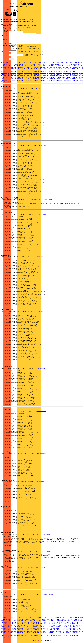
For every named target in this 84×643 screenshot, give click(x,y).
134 (81, 67)
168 (77, 68)
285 (15, 74)
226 (45, 71)
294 (36, 74)
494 (82, 81)
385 (80, 77)
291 (29, 74)
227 (47, 71)
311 (75, 74)
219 (29, 71)
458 (82, 80)
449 (61, 80)
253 (25, 72)
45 (76, 63)
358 (18, 77)
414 (63, 78)
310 (73, 74)
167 (75, 68)
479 (47, 81)
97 (80, 65)
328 (31, 75)
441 (43, 80)
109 (24, 67)
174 (8, 69)
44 (75, 63)
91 (70, 65)
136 (4, 68)
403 (38, 78)
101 (6, 67)
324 (22, 75)
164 (68, 68)
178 (18, 69)
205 (80, 69)
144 (22, 68)
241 (79, 71)
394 (18, 78)
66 (29, 65)
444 (50, 80)
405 (43, 78)
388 (4, 78)
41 (70, 63)
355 (11, 77)
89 (66, 65)
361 (25, 77)
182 (27, 69)
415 (66, 78)
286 (18, 74)
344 (68, 75)
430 (18, 80)
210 (8, 71)
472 (31, 81)
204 (77, 69)
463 (11, 81)
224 (41, 71)
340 (59, 75)
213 (15, 71)
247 (11, 72)
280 (4, 74)
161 (61, 68)
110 (26, 67)
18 (32, 63)
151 (38, 68)
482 (54, 81)
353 (6, 77)
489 (70, 81)
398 (27, 78)
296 (41, 74)
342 (64, 75)
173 (6, 69)
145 (25, 68)
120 (49, 67)
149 (34, 68)
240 (77, 71)
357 (15, 77)
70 (35, 65)
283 (11, 74)
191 (47, 69)
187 (38, 69)
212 (13, 71)
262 (45, 72)
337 (52, 75)
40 (68, 63)
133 (78, 67)
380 (68, 77)
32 (55, 63)
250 (18, 72)
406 (45, 78)
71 (37, 65)
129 (69, 67)
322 (18, 75)
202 (73, 69)
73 (40, 65)
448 (59, 80)
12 (22, 63)
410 (54, 78)
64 (26, 65)
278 (82, 72)
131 (74, 67)
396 (22, 78)
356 (13, 77)
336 (50, 75)
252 (22, 72)
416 (68, 78)
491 (75, 81)
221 (34, 71)
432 (22, 80)
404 (41, 78)
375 (57, 77)
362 (27, 77)
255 (29, 72)
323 (20, 75)
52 (6, 65)
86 (62, 65)
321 (15, 75)
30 (52, 63)
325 (25, 75)
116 (40, 67)
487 (66, 81)
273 (70, 72)
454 (73, 80)
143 (20, 68)
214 (18, 71)
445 (52, 80)
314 (82, 74)
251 (20, 72)
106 (17, 67)
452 (68, 80)
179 (20, 69)
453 (70, 80)
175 (11, 69)
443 (47, 80)
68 (32, 65)
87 (63, 65)
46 (78, 63)
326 (27, 75)
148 (31, 68)
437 (34, 80)
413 (61, 78)
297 (43, 74)
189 (43, 69)
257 (34, 72)
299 (47, 74)
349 (80, 75)
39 (67, 63)
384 (77, 77)
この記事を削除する (41, 89)
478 (45, 81)
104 (12, 67)
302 (54, 74)
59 (17, 65)
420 (77, 78)
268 (59, 72)
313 (79, 74)
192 (50, 69)
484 (59, 81)
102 (8, 67)
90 (68, 65)
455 (75, 80)
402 (36, 78)
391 (11, 78)
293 (34, 74)
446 (54, 80)
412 (59, 78)
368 (41, 77)
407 (47, 78)
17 (31, 63)
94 (75, 65)
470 (27, 81)
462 (8, 81)
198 (64, 69)
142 (18, 68)
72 (39, 65)
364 (31, 77)
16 (29, 63)
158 (54, 68)
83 (57, 65)
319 (11, 75)
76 (45, 65)
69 (34, 65)
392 (13, 78)
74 (42, 65)
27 (47, 63)
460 (4, 81)
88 (65, 65)
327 (29, 75)
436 (31, 80)
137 (6, 68)
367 (38, 77)
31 (53, 63)
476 (41, 81)
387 (2, 78)
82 (55, 65)
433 (25, 80)
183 (29, 69)
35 (60, 63)
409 (52, 78)
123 (55, 67)
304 (59, 74)
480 (50, 81)
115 (37, 67)
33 (57, 63)
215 (20, 71)
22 (39, 63)
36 (62, 63)
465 (15, 81)
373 (52, 77)
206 (82, 69)
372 (50, 77)
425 (6, 80)
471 (29, 81)
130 (71, 67)
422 (82, 78)
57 (14, 65)
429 (15, 80)
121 (51, 67)
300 (50, 74)
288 (22, 74)
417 (70, 78)
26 (45, 63)
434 (27, 80)
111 (28, 67)
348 (77, 75)
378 (64, 77)
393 (15, 78)
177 (15, 69)
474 (36, 81)
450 (64, 80)
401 (34, 78)
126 (62, 67)
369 (43, 77)
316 (4, 75)
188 (41, 69)
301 (52, 74)
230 (54, 71)
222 (36, 71)
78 (48, 65)
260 (41, 72)
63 (24, 65)
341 (61, 75)
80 (52, 65)
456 (77, 80)
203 (75, 69)
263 (47, 72)
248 (13, 72)
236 (68, 71)
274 (73, 72)
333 (43, 75)
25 (44, 63)
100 (3, 67)
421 (79, 78)
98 (81, 65)
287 (20, 74)
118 (44, 67)
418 (73, 78)
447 (57, 80)
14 (26, 63)
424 (4, 80)
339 (57, 75)
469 (25, 81)
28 (49, 63)
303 (57, 74)
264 (50, 72)
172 (4, 69)
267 (57, 72)
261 (43, 72)
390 (8, 78)
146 (27, 68)
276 (77, 72)
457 (80, 80)
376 (59, 77)
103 (10, 67)
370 (45, 77)
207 (2, 71)
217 (24, 71)
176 (13, 69)
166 (73, 68)
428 (13, 80)
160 (59, 68)
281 (6, 74)
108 (22, 67)
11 (21, 63)
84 (58, 65)
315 (2, 75)
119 (46, 67)
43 (73, 63)
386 (82, 77)
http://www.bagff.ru (8, 140)
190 (45, 69)
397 (25, 78)
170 (82, 68)
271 (66, 72)
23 (40, 63)
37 (63, 63)
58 (16, 65)
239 (75, 71)
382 (73, 77)
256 (31, 72)
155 (47, 68)
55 (11, 65)
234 (63, 71)
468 (22, 81)
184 (31, 69)
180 (22, 69)
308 (68, 74)
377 (61, 77)
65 (27, 65)
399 (29, 78)
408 (50, 78)
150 (36, 68)
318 (8, 75)
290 (27, 74)
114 (35, 67)
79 (50, 65)
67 (30, 65)
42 (71, 63)
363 (29, 77)
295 (38, 74)
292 (31, 74)
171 (2, 69)
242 (82, 71)
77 (47, 65)
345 (70, 75)
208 (4, 71)
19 (34, 63)
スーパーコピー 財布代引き (31, 535)
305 (61, 74)
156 (50, 68)
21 (37, 63)
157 (52, 68)
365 (34, 77)
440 (41, 80)
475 (38, 81)
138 (8, 68)
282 (8, 74)
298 (45, 74)
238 (73, 71)
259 (38, 72)
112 (31, 67)
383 (75, 77)
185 (34, 69)
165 (70, 68)
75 (44, 65)
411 (57, 78)
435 (29, 80)
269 (61, 72)
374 (54, 77)
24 (42, 63)
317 (6, 75)
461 (6, 81)
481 (52, 81)
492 (77, 81)
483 (57, 81)
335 (47, 75)
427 (11, 80)
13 (24, 63)
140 (13, 68)
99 (1, 67)
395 (20, 78)
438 (36, 80)
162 (64, 68)
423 (2, 80)
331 (38, 75)
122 (53, 67)
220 (31, 71)
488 (68, 81)
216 (22, 71)
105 (15, 67)
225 (43, 71)
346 (73, 75)
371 (47, 77)
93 (73, 65)
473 (34, 81)
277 (80, 72)
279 (2, 74)
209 (6, 71)
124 (58, 67)
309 (70, 74)
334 (45, 75)
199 (66, 69)
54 (9, 65)
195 (57, 69)
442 (45, 80)
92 (71, 65)
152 (41, 68)
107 (19, 67)
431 (20, 80)
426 (8, 80)
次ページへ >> (8, 83)
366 (36, 77)
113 (33, 67)
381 (70, 77)
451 (66, 80)
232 (59, 71)
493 (80, 81)
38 (65, 63)
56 (12, 65)
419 (75, 78)
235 (66, 71)
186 (36, 69)
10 (19, 63)
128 (67, 67)
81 (53, 65)
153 (43, 68)
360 (22, 77)
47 (80, 63)
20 (35, 63)
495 (2, 83)
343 (66, 75)
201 (70, 69)
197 (61, 69)
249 (15, 72)
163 (66, 68)
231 (57, 71)
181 (25, 69)
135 (2, 68)
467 (20, 81)
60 (19, 65)
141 (15, 68)
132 (76, 67)
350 (82, 75)
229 (52, 71)
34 (58, 63)
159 (57, 68)
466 (18, 81)
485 (61, 81)
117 (42, 67)
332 (41, 75)
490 (73, 81)
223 (38, 71)
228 (50, 71)
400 (31, 78)
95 (76, 65)
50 (3, 65)
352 (4, 77)
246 (8, 72)
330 (36, 75)
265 (52, 72)
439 (38, 80)
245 (6, 72)
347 (75, 75)
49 (1, 65)
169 (80, 68)
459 (2, 81)
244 (4, 72)
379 (66, 77)
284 (13, 74)
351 (2, 77)
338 (54, 75)
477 (43, 81)
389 (6, 78)
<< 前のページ (5, 63)
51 (4, 65)
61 (21, 65)
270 (64, 72)
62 (22, 65)
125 (60, 67)
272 (68, 72)
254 (27, 72)
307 (66, 74)
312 (77, 74)
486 (64, 81)
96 (78, 65)
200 (68, 69)
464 (13, 81)
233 (61, 71)
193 (52, 69)
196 (59, 69)
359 (20, 77)
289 (25, 74)
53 (8, 65)
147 (29, 68)
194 (54, 69)
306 (64, 74)
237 (70, 71)
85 (60, 65)
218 (27, 71)
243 (2, 72)
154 (45, 68)
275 (75, 72)
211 (11, 71)
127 (65, 67)
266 (54, 72)
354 (8, 77)
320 (13, 75)
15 (27, 63)
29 (50, 63)
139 (11, 68)
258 (36, 72)
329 (34, 75)
